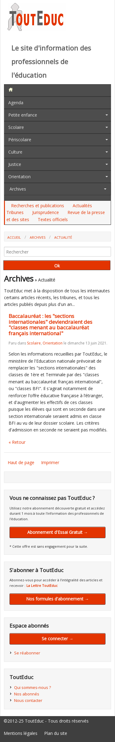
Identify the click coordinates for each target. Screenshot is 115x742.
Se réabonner (27, 653)
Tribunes (15, 212)
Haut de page (21, 462)
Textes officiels (53, 219)
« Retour (17, 442)
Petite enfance (22, 115)
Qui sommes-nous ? (32, 687)
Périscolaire (19, 139)
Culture (15, 152)
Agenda (15, 102)
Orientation (19, 176)
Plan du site (55, 733)
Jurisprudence (45, 212)
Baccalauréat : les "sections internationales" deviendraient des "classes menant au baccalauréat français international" (50, 324)
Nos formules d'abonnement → (57, 599)
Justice (14, 164)
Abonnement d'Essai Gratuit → (57, 532)
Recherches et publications (37, 205)
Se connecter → (57, 638)
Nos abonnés (26, 694)
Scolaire (16, 127)
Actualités (82, 205)
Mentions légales (20, 733)
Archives (18, 189)
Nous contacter (28, 700)
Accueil (14, 237)
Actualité (63, 237)
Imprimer (50, 462)
